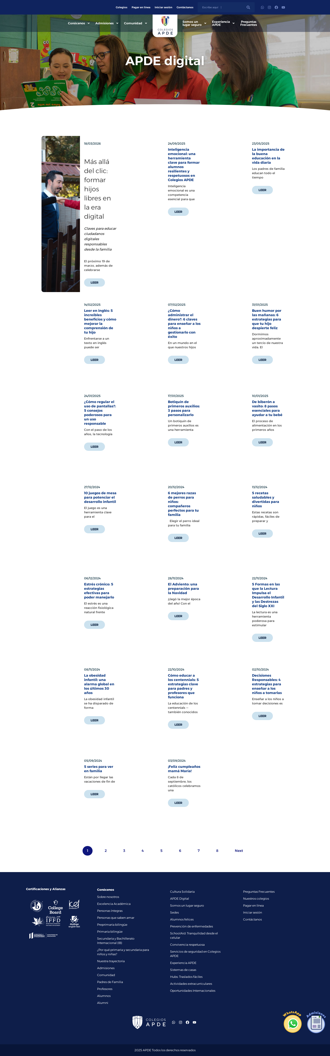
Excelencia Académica (114, 904)
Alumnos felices (182, 919)
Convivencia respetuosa (187, 945)
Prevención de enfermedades (191, 926)
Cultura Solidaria (182, 892)
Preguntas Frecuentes (248, 23)
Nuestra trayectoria (111, 961)
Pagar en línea (141, 7)
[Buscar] (248, 7)
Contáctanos (185, 7)
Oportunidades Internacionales (192, 991)
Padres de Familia (110, 982)
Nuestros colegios (256, 899)
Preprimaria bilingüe (112, 925)
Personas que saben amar (115, 918)
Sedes (174, 912)
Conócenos (79, 23)
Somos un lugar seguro (194, 23)
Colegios (121, 7)
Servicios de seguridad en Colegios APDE (195, 954)
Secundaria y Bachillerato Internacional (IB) (115, 941)
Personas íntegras (110, 911)
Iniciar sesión (163, 7)
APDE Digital (179, 899)
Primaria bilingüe (110, 932)
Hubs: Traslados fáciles (186, 977)
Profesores (104, 989)
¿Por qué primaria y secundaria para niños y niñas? (123, 952)
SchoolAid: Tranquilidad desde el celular (194, 935)
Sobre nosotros (108, 897)
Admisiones (107, 23)
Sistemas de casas (183, 970)
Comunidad (136, 23)
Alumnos (104, 996)
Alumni (102, 1003)
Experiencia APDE (223, 23)
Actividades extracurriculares (191, 984)
